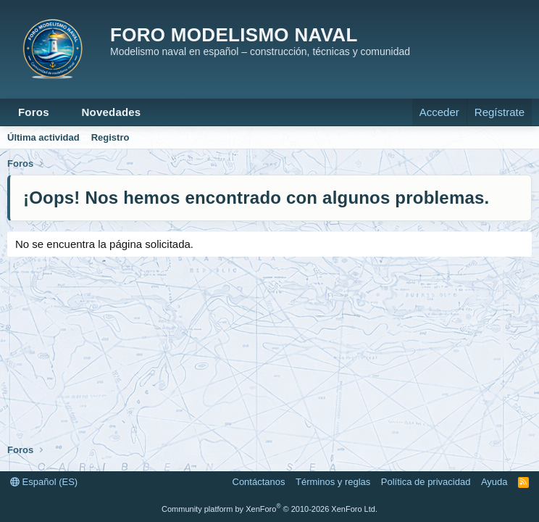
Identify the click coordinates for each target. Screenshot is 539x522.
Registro (110, 137)
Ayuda (494, 481)
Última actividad (43, 137)
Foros (33, 112)
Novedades (111, 112)
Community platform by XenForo (269, 509)
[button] (61, 112)
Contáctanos (259, 481)
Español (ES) (44, 481)
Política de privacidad (426, 481)
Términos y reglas (333, 481)
